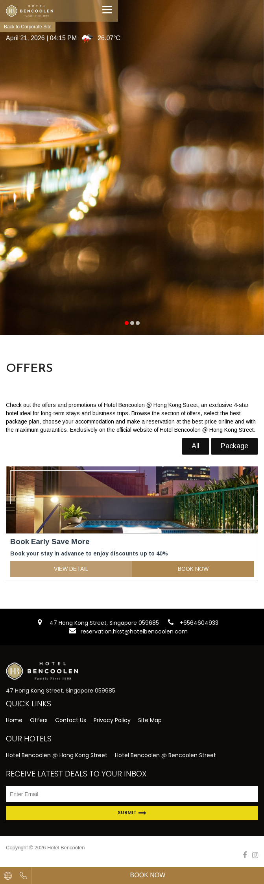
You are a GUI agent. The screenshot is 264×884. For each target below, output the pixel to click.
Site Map (150, 720)
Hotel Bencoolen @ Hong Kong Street (56, 755)
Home (14, 720)
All (195, 446)
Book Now (148, 875)
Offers (39, 720)
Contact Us (70, 720)
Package (234, 446)
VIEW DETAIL (71, 569)
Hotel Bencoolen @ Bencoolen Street (165, 755)
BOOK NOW (193, 569)
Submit (132, 813)
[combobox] (8, 875)
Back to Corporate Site (28, 27)
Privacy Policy (112, 720)
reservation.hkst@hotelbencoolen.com (134, 631)
